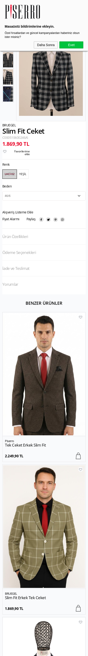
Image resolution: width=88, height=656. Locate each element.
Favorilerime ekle (22, 152)
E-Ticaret (30, 650)
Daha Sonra (46, 45)
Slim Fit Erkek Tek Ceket (25, 445)
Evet (71, 45)
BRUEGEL (11, 441)
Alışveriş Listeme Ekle (17, 212)
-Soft (19, 650)
